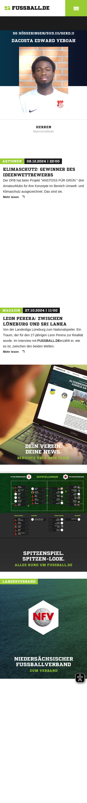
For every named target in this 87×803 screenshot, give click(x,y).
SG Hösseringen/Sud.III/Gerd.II (43, 33)
